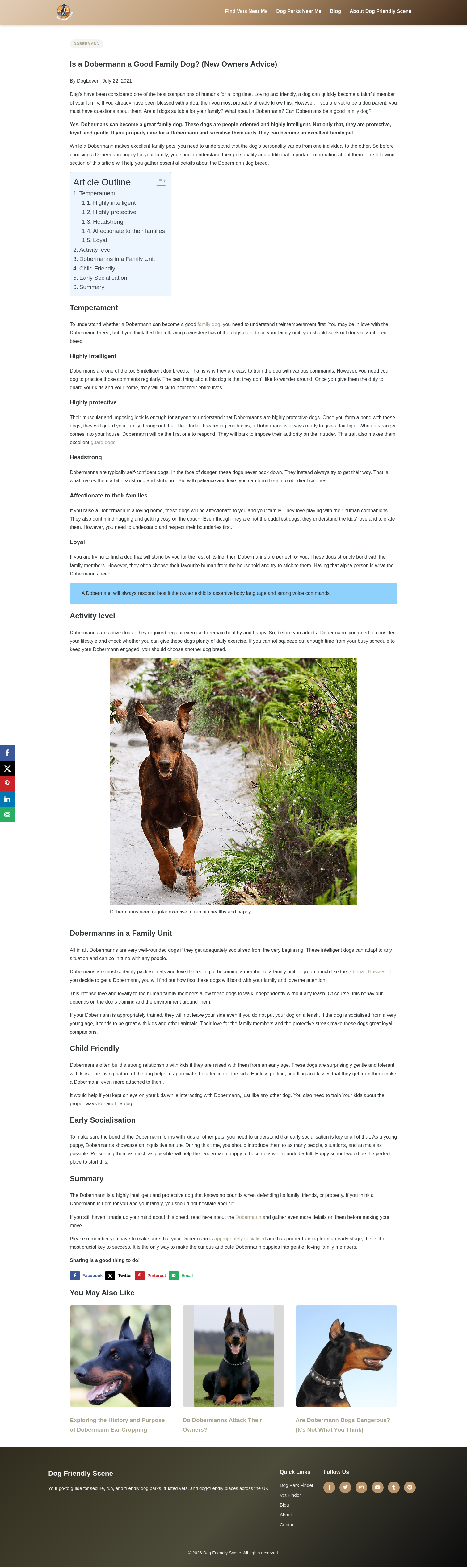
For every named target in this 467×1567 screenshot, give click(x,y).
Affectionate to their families (129, 231)
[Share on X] (120, 1275)
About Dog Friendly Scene (380, 11)
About (286, 1514)
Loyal (100, 240)
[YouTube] (378, 1487)
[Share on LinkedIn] (7, 799)
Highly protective (114, 212)
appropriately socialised (240, 1238)
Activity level (95, 249)
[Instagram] (361, 1487)
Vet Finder (290, 1495)
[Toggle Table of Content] (158, 180)
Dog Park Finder (296, 1485)
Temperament (97, 193)
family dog (209, 324)
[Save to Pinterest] (152, 1275)
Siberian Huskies (366, 971)
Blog (335, 11)
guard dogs (103, 442)
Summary (91, 287)
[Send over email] (182, 1275)
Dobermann (86, 44)
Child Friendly (97, 268)
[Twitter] (345, 1487)
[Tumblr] (394, 1487)
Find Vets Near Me (246, 11)
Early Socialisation (103, 277)
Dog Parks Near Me (299, 11)
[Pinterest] (410, 1487)
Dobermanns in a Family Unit (117, 259)
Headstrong (108, 221)
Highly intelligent (114, 203)
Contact (288, 1524)
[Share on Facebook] (87, 1275)
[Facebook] (329, 1487)
